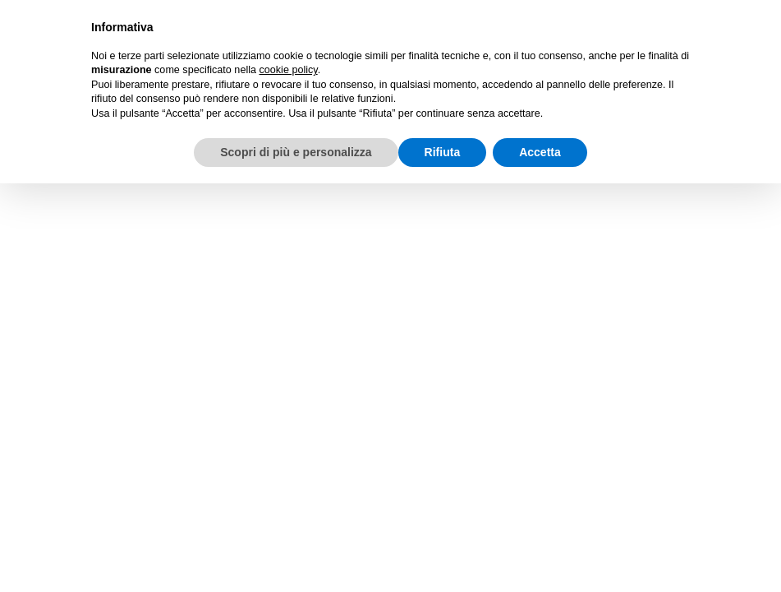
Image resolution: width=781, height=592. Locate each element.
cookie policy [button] (288, 70)
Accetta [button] (540, 152)
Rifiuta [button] (443, 152)
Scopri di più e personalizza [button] (295, 152)
